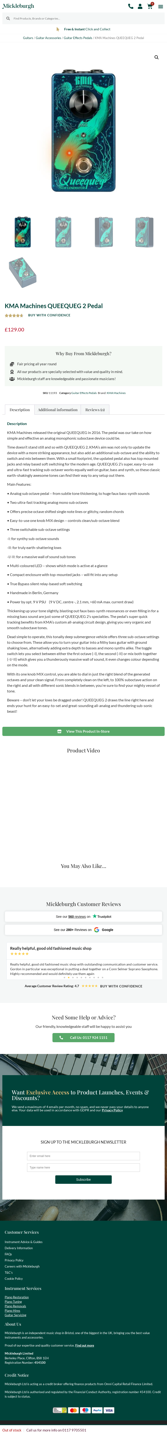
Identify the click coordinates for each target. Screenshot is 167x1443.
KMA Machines (116, 393)
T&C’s (9, 1272)
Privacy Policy (112, 1110)
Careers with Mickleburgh (22, 1266)
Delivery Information (19, 1248)
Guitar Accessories (48, 38)
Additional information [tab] (58, 409)
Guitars (28, 38)
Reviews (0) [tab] (95, 409)
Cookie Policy (14, 1278)
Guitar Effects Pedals (78, 38)
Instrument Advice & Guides (24, 1242)
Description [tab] (20, 409)
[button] (161, 6)
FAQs (8, 1254)
